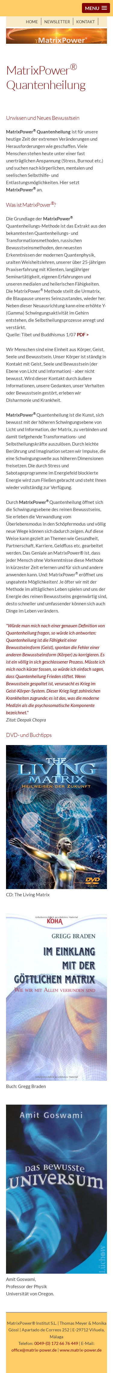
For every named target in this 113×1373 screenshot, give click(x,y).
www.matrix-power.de (81, 1349)
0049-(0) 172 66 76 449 (56, 1343)
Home (32, 21)
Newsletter (57, 21)
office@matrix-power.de (34, 1349)
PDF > (83, 334)
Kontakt (85, 21)
